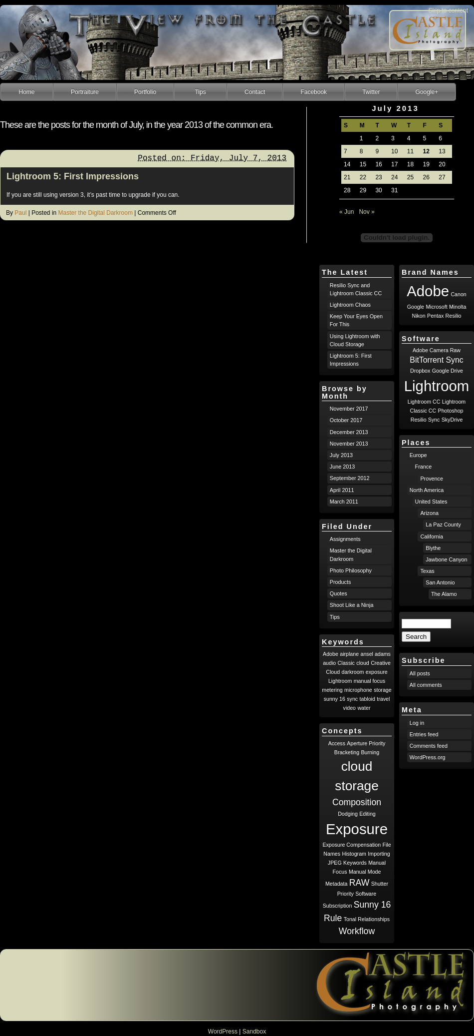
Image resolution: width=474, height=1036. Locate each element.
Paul (20, 212)
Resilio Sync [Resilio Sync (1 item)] (425, 420)
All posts (420, 673)
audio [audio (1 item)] (329, 663)
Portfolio (145, 91)
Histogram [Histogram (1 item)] (354, 854)
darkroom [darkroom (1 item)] (352, 672)
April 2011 (342, 490)
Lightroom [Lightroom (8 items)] (436, 386)
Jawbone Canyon (446, 559)
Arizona (429, 513)
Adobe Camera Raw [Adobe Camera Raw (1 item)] (437, 350)
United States (431, 502)
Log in (417, 723)
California (431, 536)
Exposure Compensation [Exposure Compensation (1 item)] (351, 845)
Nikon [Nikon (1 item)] (418, 316)
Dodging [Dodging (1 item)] (348, 814)
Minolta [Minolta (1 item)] (457, 307)
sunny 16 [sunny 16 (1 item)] (334, 699)
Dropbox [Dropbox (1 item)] (420, 371)
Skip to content (448, 10)
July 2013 (341, 455)
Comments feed (429, 746)
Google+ (426, 91)
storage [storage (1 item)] (383, 690)
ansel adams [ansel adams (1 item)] (376, 654)
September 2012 (350, 478)
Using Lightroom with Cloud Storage (355, 340)
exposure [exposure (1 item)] (377, 672)
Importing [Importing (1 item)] (379, 854)
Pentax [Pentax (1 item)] (435, 316)
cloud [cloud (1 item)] (362, 663)
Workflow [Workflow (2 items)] (357, 931)
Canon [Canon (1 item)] (458, 294)
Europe (418, 455)
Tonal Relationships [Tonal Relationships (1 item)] (367, 919)
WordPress (222, 1031)
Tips (200, 91)
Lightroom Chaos (350, 305)
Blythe (433, 548)
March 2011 (344, 502)
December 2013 (349, 432)
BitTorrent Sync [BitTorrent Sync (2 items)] (436, 360)
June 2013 (342, 467)
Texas (427, 571)
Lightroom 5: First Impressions (72, 176)
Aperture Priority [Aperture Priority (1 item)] (366, 743)
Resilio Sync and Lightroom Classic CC (356, 289)
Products (340, 582)
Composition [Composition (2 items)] (356, 802)
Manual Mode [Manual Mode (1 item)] (365, 872)
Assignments (345, 539)
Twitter (371, 91)
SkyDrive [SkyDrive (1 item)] (452, 420)
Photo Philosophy (351, 570)
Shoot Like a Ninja (352, 605)
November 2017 (349, 409)
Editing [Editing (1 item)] (367, 814)
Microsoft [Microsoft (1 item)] (436, 307)
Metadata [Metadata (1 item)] (336, 884)
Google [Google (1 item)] (415, 307)
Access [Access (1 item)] (336, 743)
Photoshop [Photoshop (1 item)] (451, 411)
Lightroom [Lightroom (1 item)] (340, 681)
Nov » (366, 211)
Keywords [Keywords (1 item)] (355, 863)
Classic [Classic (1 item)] (346, 663)
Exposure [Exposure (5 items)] (357, 829)
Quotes (338, 593)
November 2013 (349, 444)
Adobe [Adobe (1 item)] (330, 654)
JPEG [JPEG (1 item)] (335, 863)
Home (26, 91)
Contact (254, 91)
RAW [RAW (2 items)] (359, 883)
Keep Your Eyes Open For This (356, 320)
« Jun (346, 211)
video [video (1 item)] (349, 708)
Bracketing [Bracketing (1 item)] (346, 752)
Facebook (313, 91)
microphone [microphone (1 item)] (358, 690)
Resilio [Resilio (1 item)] (454, 316)
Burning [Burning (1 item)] (370, 752)
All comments (426, 685)
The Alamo (444, 594)
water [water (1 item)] (363, 708)
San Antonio (440, 582)
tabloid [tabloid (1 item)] (367, 699)
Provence (431, 479)
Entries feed (424, 734)
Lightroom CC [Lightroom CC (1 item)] (424, 402)
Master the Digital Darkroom (95, 212)
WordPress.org (428, 757)
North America (427, 490)
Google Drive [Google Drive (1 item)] (447, 371)
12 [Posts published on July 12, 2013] (426, 151)
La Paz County (443, 524)
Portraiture (85, 91)
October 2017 (346, 420)
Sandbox (254, 1031)
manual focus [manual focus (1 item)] (369, 681)
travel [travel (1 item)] (383, 699)
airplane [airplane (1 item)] (349, 654)
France (423, 467)
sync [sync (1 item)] (352, 699)
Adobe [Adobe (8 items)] (428, 291)
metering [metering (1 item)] (332, 690)
